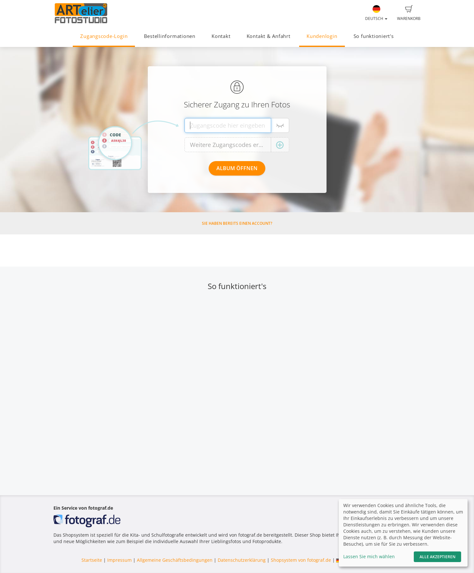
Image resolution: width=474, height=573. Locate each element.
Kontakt (221, 36)
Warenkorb (409, 13)
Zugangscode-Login (104, 36)
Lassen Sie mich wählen (369, 556)
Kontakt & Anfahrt (268, 36)
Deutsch (376, 13)
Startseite (91, 560)
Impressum (119, 560)
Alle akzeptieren (437, 556)
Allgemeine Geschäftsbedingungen (175, 560)
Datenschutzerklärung (242, 560)
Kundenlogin (322, 36)
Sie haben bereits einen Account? (237, 223)
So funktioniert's (374, 36)
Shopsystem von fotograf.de (301, 560)
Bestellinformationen (169, 36)
